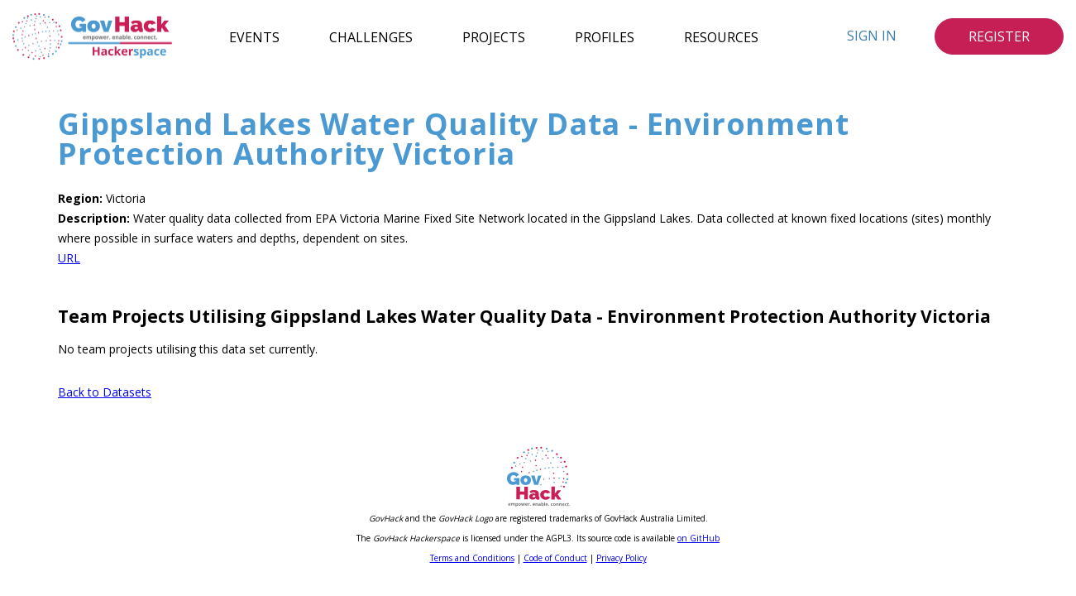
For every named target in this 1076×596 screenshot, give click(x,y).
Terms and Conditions (472, 558)
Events (254, 36)
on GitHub (698, 538)
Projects (493, 36)
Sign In (872, 35)
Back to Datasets (104, 392)
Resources (721, 36)
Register (999, 36)
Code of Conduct (555, 558)
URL (69, 258)
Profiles (604, 36)
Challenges (371, 36)
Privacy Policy (621, 558)
